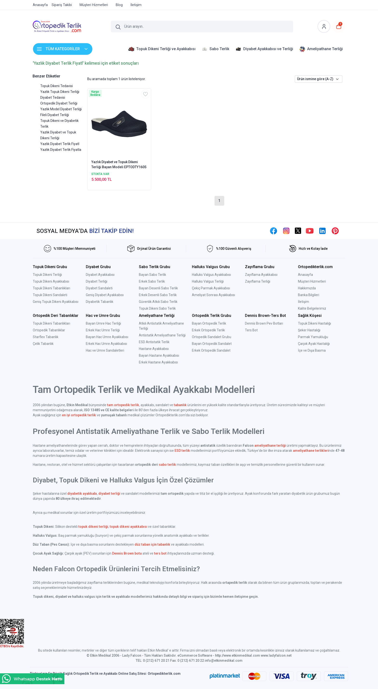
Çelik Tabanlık (43, 344)
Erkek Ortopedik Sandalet (211, 350)
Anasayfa (305, 275)
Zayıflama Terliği (257, 281)
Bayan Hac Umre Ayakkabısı (107, 337)
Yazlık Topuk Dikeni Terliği (59, 92)
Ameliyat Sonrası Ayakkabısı (213, 295)
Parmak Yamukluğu (313, 337)
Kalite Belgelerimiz (312, 308)
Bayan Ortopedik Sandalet (212, 344)
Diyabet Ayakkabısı (100, 275)
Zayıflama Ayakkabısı (261, 275)
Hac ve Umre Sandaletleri (105, 350)
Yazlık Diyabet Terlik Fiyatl (59, 144)
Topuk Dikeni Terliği (47, 275)
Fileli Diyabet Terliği (54, 115)
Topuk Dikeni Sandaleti (50, 295)
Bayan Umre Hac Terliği (103, 323)
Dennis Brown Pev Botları (264, 323)
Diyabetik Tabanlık (99, 302)
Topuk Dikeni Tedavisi (56, 86)
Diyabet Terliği (96, 281)
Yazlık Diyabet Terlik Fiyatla (60, 150)
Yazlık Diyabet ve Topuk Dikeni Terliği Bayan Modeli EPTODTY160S (119, 164)
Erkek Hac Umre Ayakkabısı (106, 344)
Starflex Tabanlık (45, 337)
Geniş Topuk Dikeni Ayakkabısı (55, 302)
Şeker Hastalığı (309, 330)
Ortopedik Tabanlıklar (49, 330)
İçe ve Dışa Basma (312, 350)
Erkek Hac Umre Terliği (103, 330)
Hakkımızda (307, 288)
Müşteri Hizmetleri (312, 281)
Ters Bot (251, 330)
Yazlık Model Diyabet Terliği (61, 109)
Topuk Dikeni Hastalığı (314, 323)
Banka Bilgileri (308, 295)
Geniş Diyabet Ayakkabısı (105, 295)
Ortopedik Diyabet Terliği (58, 103)
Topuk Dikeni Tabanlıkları (51, 288)
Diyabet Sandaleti (99, 288)
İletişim (303, 302)
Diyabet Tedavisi (52, 97)
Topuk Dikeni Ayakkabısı (51, 281)
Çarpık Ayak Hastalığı (314, 344)
